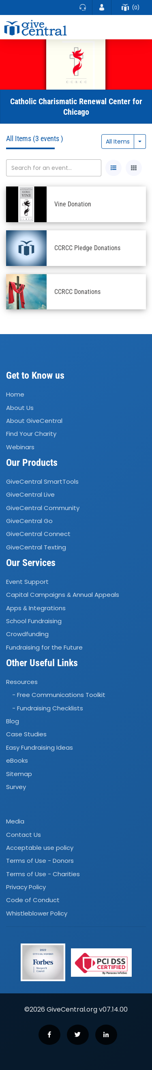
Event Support (27, 581)
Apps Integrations (36, 608)
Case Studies (26, 734)
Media (15, 821)
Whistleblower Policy (36, 913)
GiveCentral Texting (36, 547)
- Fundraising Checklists (47, 708)
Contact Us (23, 834)
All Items (118, 141)
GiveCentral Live (30, 494)
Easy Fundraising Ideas (39, 747)
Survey (16, 787)
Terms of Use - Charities (43, 874)
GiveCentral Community (42, 508)
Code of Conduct (33, 900)
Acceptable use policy (39, 847)
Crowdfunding (27, 634)
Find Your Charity (31, 434)
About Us (20, 407)
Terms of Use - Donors (40, 860)
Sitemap (19, 774)
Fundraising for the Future (44, 647)
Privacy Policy (26, 887)
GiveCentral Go (29, 521)
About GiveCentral (34, 420)
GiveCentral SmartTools (42, 481)
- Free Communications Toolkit (58, 695)
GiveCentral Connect (38, 534)
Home (15, 394)
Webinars (20, 447)
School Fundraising (34, 621)
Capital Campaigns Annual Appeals (62, 595)
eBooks (17, 760)
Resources (22, 682)
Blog (12, 721)
